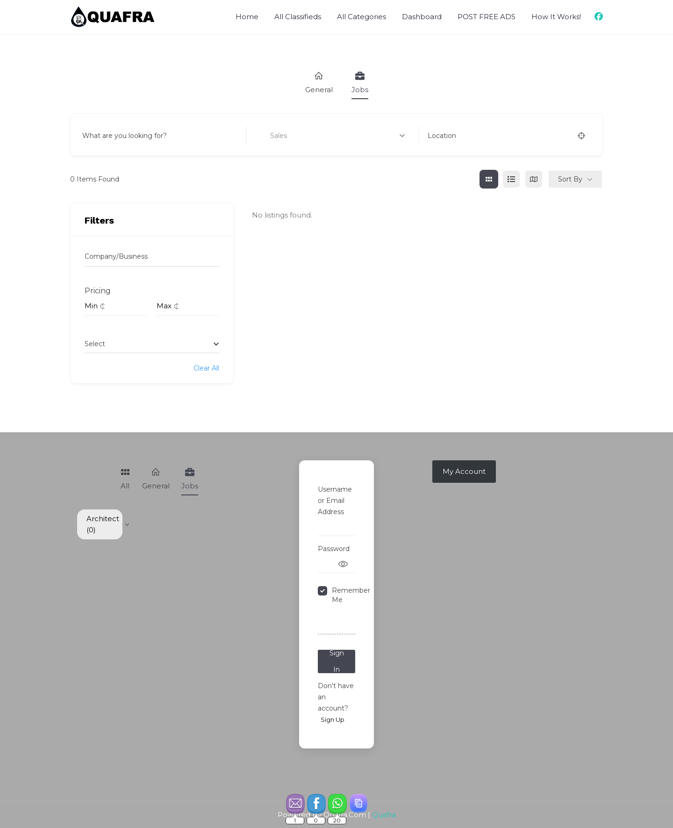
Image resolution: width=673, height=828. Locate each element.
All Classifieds (297, 16)
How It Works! (556, 16)
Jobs (359, 82)
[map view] (533, 179)
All (125, 478)
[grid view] (489, 179)
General (319, 82)
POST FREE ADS (486, 16)
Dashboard (422, 16)
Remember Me (351, 595)
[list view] (511, 179)
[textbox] (95, 344)
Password (334, 549)
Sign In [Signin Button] (336, 661)
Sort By (570, 179)
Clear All (206, 368)
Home (247, 16)
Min (91, 305)
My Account (464, 471)
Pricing (98, 290)
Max (164, 305)
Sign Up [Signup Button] (332, 719)
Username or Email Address (335, 500)
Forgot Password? (335, 622)
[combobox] (152, 343)
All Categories (361, 16)
